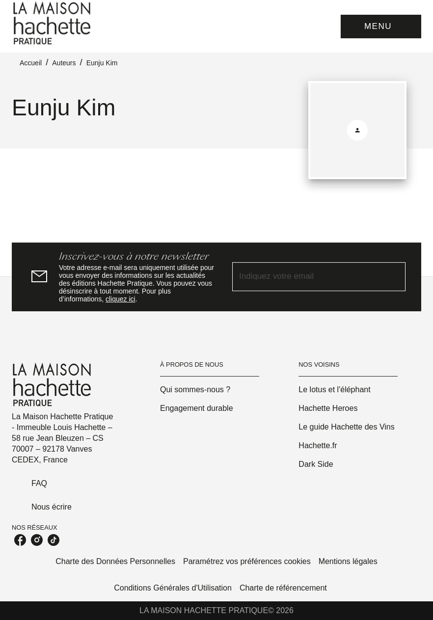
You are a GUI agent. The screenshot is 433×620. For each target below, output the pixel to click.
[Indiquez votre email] (306, 277)
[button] (209, 389)
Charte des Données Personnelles (115, 561)
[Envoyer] (394, 277)
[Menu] (381, 26)
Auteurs (64, 63)
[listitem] (20, 540)
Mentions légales (348, 561)
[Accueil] (53, 23)
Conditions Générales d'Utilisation (173, 588)
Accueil (31, 63)
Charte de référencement (283, 588)
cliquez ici (120, 299)
